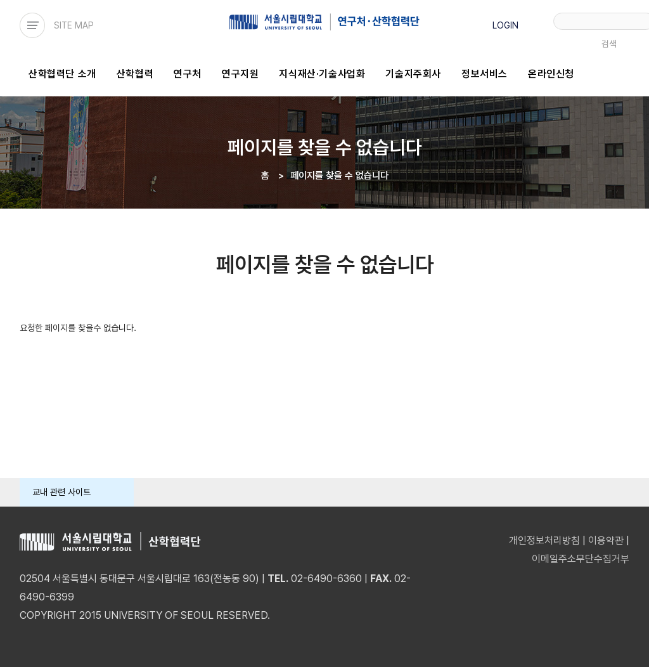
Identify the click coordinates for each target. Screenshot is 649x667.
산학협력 (135, 74)
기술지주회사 (413, 74)
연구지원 (240, 74)
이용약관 (606, 540)
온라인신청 (551, 74)
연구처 (188, 74)
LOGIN (505, 25)
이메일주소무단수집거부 (580, 559)
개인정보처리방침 (544, 540)
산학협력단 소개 (62, 74)
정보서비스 (484, 74)
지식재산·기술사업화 (322, 74)
